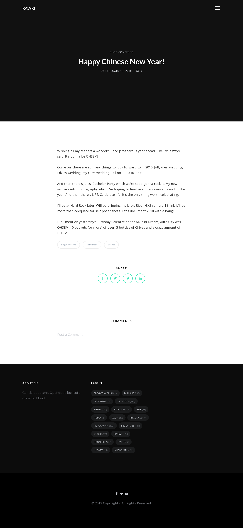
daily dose (92, 244)
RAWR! (28, 8)
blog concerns (121, 52)
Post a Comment (70, 334)
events (111, 244)
